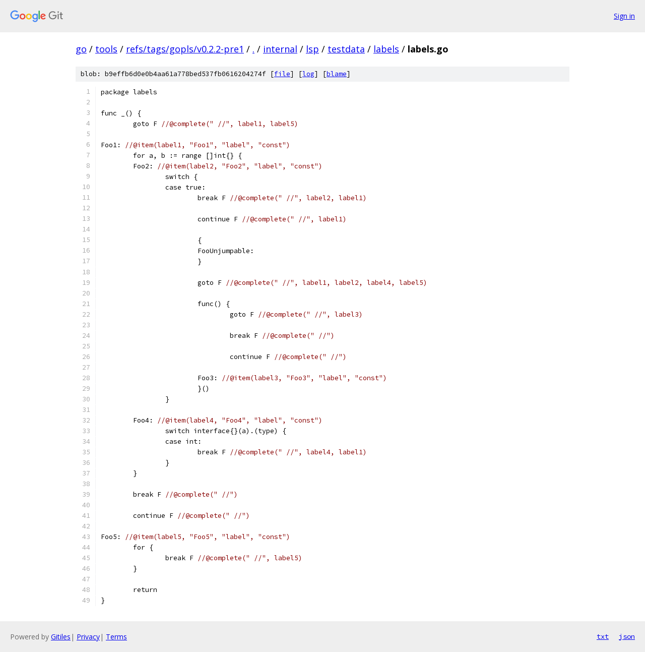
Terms (116, 636)
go (81, 49)
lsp (312, 49)
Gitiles (61, 636)
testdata (346, 49)
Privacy (88, 636)
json (627, 636)
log (308, 74)
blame (337, 74)
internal (280, 49)
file (282, 74)
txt (603, 636)
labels (386, 49)
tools (106, 49)
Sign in (624, 16)
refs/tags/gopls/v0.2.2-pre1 (185, 49)
